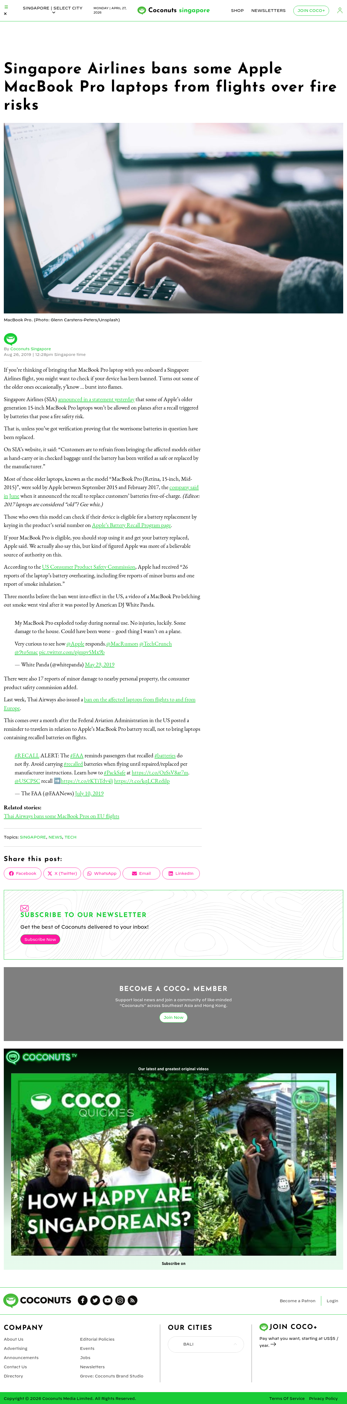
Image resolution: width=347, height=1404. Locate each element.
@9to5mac (26, 652)
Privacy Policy (323, 1397)
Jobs (85, 1356)
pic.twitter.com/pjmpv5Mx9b (72, 652)
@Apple (75, 643)
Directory (13, 1374)
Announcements (21, 1356)
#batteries (165, 755)
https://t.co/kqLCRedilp (142, 780)
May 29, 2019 (99, 664)
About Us (13, 1339)
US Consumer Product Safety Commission (88, 566)
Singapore (33, 837)
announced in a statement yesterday (96, 399)
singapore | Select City (52, 10)
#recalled (73, 763)
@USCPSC (27, 780)
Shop (237, 10)
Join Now (173, 1017)
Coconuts (179, 10)
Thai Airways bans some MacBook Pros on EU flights (61, 816)
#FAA (76, 755)
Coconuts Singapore (31, 349)
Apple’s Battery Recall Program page (131, 525)
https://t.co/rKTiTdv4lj (87, 780)
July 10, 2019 (89, 793)
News (56, 837)
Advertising (15, 1348)
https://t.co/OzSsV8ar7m (160, 772)
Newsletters (268, 10)
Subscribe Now (40, 939)
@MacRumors (122, 643)
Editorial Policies (97, 1339)
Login (340, 11)
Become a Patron (298, 1300)
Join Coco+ (311, 10)
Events (87, 1348)
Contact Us (15, 1365)
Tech (71, 837)
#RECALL (27, 755)
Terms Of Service (287, 1397)
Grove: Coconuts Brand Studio (111, 1374)
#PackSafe (115, 772)
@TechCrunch (155, 643)
